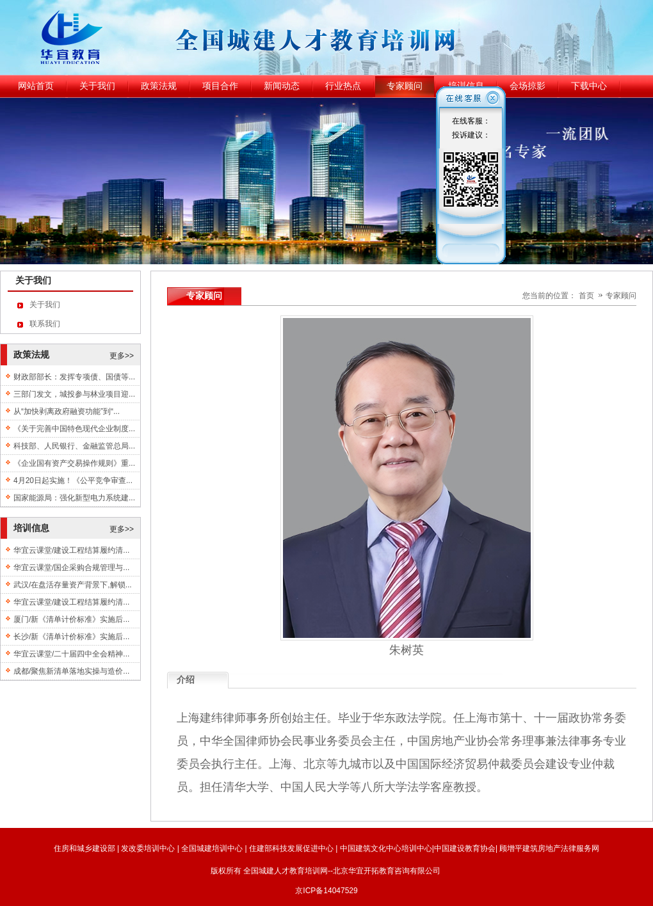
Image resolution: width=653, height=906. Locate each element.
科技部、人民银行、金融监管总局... (74, 445)
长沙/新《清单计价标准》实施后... (71, 636)
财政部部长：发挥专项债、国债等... (74, 376)
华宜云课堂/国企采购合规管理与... (71, 567)
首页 (586, 295)
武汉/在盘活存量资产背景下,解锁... (72, 584)
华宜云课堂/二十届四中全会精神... (71, 653)
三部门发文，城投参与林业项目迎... (74, 394)
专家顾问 (621, 295)
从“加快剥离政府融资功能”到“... (66, 411)
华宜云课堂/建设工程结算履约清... (71, 550)
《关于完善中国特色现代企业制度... (74, 428)
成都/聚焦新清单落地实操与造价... (71, 671)
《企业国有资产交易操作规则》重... (74, 463)
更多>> (121, 355)
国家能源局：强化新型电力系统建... (74, 497)
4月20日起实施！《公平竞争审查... (73, 480)
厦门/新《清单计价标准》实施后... (71, 619)
